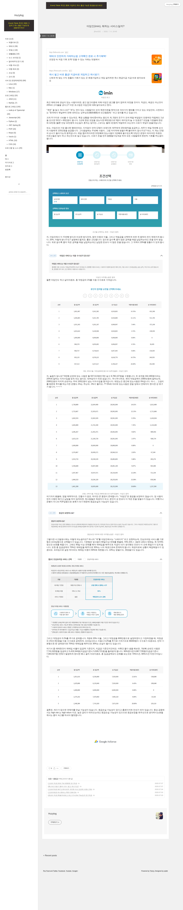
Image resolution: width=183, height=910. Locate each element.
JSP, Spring (14, 125)
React (12, 133)
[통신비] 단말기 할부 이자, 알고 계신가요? (63, 786)
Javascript (14, 118)
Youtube (68, 871)
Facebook (61, 871)
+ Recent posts (50, 855)
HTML (12, 140)
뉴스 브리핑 (14, 58)
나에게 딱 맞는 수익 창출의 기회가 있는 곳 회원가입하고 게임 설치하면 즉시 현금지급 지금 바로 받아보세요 (97, 79)
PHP (12, 129)
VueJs (12, 137)
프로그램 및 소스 (13, 148)
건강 (11, 73)
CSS (12, 144)
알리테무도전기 (16, 61)
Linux (12, 84)
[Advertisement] (105, 741)
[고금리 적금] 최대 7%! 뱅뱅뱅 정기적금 (62, 783)
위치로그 (8, 166)
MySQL (12, 103)
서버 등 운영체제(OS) (15, 80)
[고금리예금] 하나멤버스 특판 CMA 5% (62, 792)
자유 (9, 39)
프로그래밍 (11, 95)
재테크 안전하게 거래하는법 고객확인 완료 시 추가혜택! (77, 56)
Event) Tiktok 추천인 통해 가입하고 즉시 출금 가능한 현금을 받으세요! (18, 25)
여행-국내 (13, 65)
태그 (7, 159)
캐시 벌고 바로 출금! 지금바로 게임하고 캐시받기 (74, 74)
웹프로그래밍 (12, 107)
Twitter (55, 871)
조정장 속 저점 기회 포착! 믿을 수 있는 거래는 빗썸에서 (74, 59)
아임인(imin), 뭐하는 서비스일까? (105, 26)
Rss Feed (46, 871)
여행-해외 (13, 69)
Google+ (75, 871)
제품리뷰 (13, 42)
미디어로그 (9, 162)
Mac (11, 88)
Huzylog (19, 15)
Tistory (152, 871)
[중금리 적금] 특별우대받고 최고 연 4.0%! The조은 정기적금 (70, 795)
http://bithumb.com (56, 52)
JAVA (12, 99)
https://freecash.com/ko (58, 71)
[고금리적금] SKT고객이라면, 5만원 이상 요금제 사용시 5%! (70, 789)
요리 (11, 77)
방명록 (7, 170)
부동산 (13, 50)
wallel (166, 871)
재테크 (13, 46)
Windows (13, 92)
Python (12, 121)
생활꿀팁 (13, 54)
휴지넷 (7, 177)
